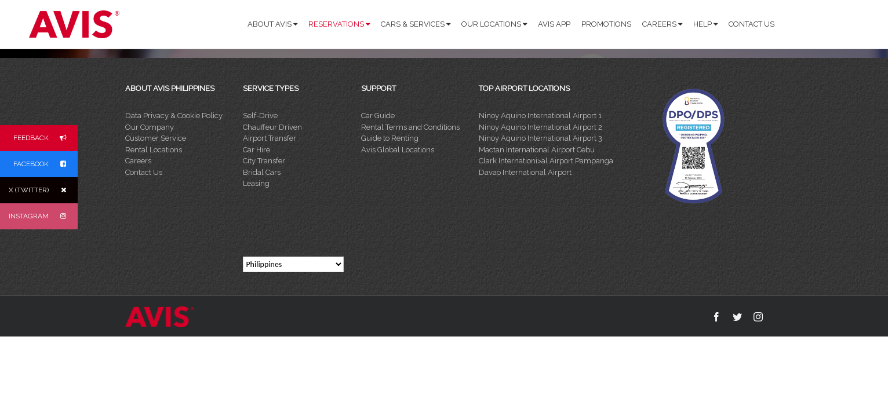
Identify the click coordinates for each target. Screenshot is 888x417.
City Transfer (264, 160)
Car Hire (256, 149)
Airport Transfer (269, 138)
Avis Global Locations (397, 149)
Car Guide (378, 115)
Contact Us (143, 172)
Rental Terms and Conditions (410, 127)
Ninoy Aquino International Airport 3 (540, 138)
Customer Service (155, 138)
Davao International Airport (525, 172)
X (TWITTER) (43, 190)
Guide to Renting (389, 138)
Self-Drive (260, 115)
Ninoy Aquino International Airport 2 (540, 127)
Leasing (256, 183)
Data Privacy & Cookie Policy (174, 115)
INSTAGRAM (43, 216)
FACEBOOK (45, 164)
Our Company (149, 127)
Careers (138, 160)
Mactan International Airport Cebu (537, 149)
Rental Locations (153, 149)
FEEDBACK (45, 138)
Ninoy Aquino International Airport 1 (540, 115)
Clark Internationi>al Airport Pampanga (546, 160)
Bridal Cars (262, 172)
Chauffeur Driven (272, 127)
